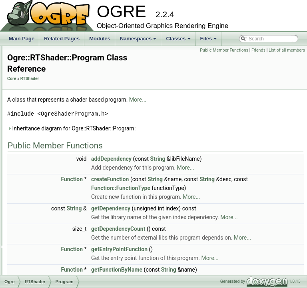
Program (42, 165)
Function (172, 179)
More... (237, 100)
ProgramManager (51, 173)
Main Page (21, 39)
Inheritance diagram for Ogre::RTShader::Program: (171, 129)
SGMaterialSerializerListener (63, 235)
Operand (42, 121)
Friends (296, 50)
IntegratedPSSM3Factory (60, 85)
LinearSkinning (48, 94)
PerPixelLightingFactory (58, 156)
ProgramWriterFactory (56, 209)
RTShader (129, 79)
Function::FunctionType (270, 188)
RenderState (46, 226)
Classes (178, 41)
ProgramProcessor (53, 182)
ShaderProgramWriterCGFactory (68, 261)
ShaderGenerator (51, 253)
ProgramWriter (48, 200)
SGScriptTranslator (53, 244)
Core (111, 79)
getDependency (210, 217)
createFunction (210, 179)
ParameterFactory (52, 138)
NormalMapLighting (53, 103)
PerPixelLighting (50, 147)
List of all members (287, 59)
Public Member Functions (261, 50)
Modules (99, 39)
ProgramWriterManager (58, 217)
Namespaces (139, 41)
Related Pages (62, 39)
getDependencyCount (218, 247)
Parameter (44, 129)
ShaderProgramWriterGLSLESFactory (73, 270)
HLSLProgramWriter (54, 68)
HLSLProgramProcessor (59, 59)
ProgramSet (45, 191)
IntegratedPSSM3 (52, 77)
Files (209, 41)
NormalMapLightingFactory (61, 112)
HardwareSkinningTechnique (63, 50)
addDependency (211, 159)
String (257, 159)
